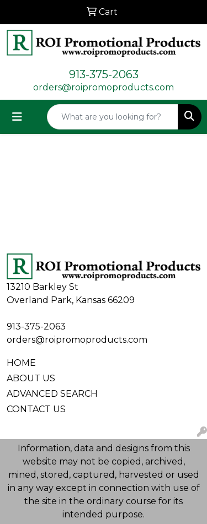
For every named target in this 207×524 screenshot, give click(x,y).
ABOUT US (31, 378)
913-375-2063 (104, 74)
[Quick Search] (112, 116)
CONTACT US (36, 409)
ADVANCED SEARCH (52, 393)
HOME (21, 363)
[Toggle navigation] (17, 117)
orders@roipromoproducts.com (103, 87)
